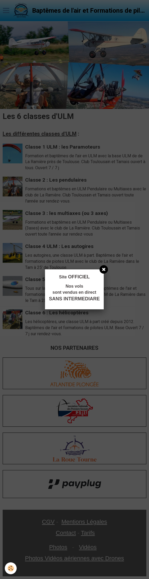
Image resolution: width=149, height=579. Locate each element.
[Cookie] (11, 568)
